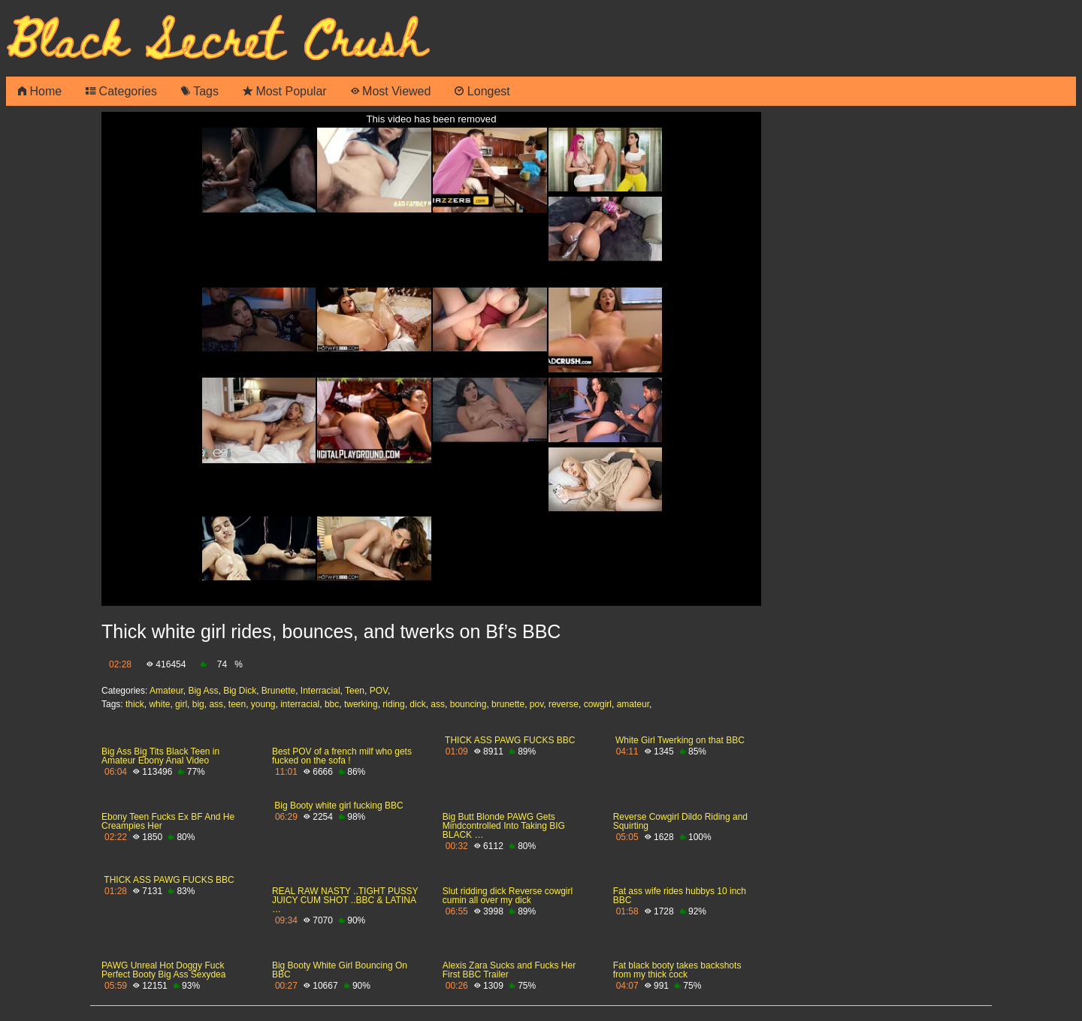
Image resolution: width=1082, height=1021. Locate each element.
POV (379, 690)
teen (237, 704)
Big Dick (239, 690)
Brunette (278, 690)
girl (181, 704)
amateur (633, 704)
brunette (507, 704)
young (263, 704)
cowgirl (598, 704)
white (159, 704)
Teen (354, 690)
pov (536, 704)
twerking (361, 704)
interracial (299, 704)
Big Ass (203, 690)
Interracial (320, 690)
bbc (332, 704)
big (198, 704)
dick (417, 704)
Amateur (166, 690)
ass (216, 704)
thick (134, 704)
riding (393, 704)
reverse (564, 704)
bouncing (468, 704)
